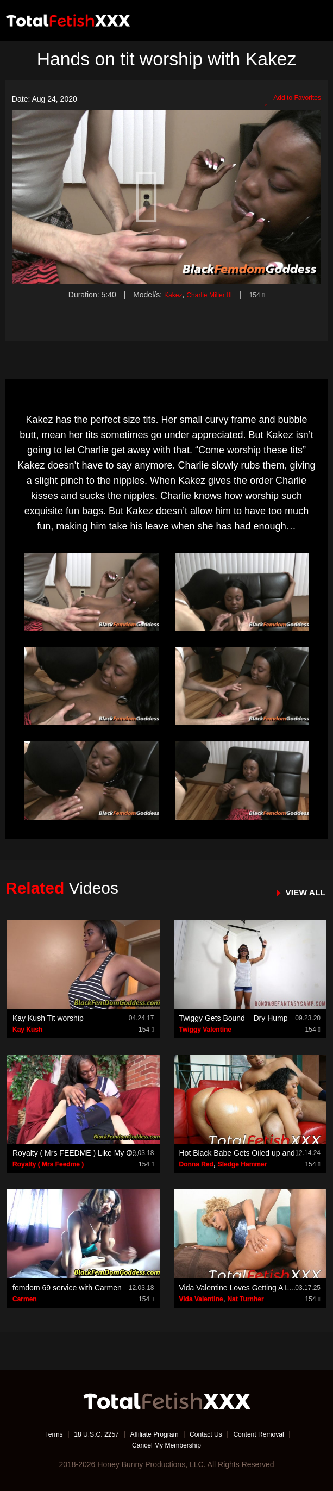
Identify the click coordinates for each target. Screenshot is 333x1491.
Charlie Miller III (209, 294)
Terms (39, 1434)
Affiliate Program (152, 1434)
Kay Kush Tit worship (48, 1018)
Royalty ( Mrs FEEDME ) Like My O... (75, 1153)
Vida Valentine (201, 1299)
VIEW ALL (302, 892)
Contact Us (211, 1434)
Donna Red (196, 1164)
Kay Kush (27, 1029)
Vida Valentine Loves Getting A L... (237, 1287)
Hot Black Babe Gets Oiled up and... (240, 1153)
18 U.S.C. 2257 (87, 1434)
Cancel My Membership (166, 1444)
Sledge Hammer (242, 1164)
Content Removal (271, 1434)
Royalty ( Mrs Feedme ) (48, 1164)
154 (262, 294)
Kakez (168, 294)
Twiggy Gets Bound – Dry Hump (233, 1018)
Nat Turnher (245, 1299)
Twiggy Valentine (205, 1029)
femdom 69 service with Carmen (67, 1287)
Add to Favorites (289, 99)
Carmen (24, 1299)
